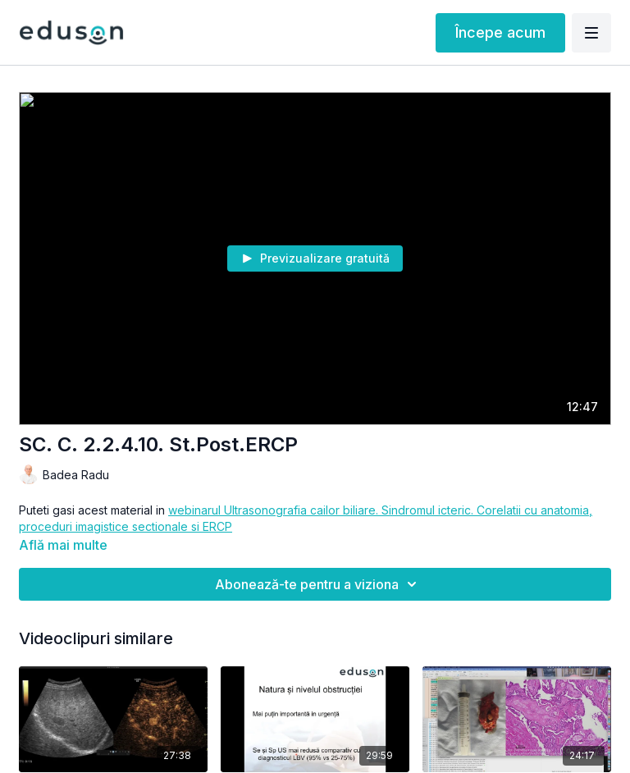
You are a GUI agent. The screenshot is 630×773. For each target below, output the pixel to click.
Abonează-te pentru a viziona (318, 584)
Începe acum (500, 32)
